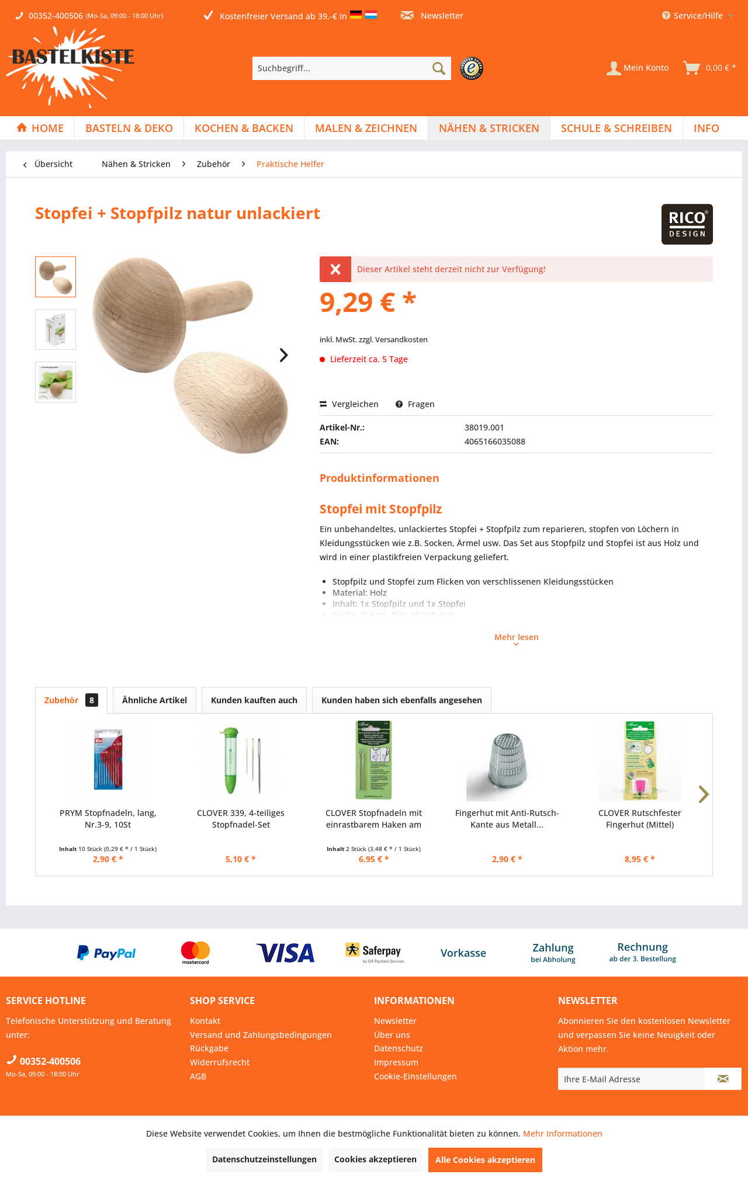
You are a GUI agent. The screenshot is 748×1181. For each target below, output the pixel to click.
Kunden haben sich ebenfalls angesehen (401, 700)
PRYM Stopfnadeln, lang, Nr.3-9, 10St (108, 818)
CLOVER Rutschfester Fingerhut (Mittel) (639, 818)
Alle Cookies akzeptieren (485, 1159)
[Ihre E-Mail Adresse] (631, 1079)
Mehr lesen (516, 638)
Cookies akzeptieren (375, 1159)
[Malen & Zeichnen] (366, 128)
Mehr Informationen (562, 1133)
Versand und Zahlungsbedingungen (261, 1034)
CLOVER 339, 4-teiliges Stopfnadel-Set (241, 818)
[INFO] (706, 128)
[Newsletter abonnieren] (723, 1079)
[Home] (40, 128)
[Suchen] (439, 68)
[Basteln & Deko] (129, 128)
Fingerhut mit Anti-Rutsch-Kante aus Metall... (507, 818)
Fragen (415, 403)
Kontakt (205, 1020)
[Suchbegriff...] (351, 68)
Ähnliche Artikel (154, 700)
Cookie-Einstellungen (415, 1076)
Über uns (392, 1034)
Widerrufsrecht (220, 1062)
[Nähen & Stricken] (489, 128)
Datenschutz (398, 1048)
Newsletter (432, 15)
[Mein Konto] (638, 68)
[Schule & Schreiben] (616, 128)
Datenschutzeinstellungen (264, 1159)
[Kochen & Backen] (244, 128)
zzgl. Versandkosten (393, 339)
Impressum (396, 1062)
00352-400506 (56, 15)
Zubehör (71, 700)
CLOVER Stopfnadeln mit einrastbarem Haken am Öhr (373, 819)
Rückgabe (209, 1048)
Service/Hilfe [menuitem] (693, 15)
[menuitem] (370, 68)
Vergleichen (349, 403)
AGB (198, 1076)
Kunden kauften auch (254, 700)
